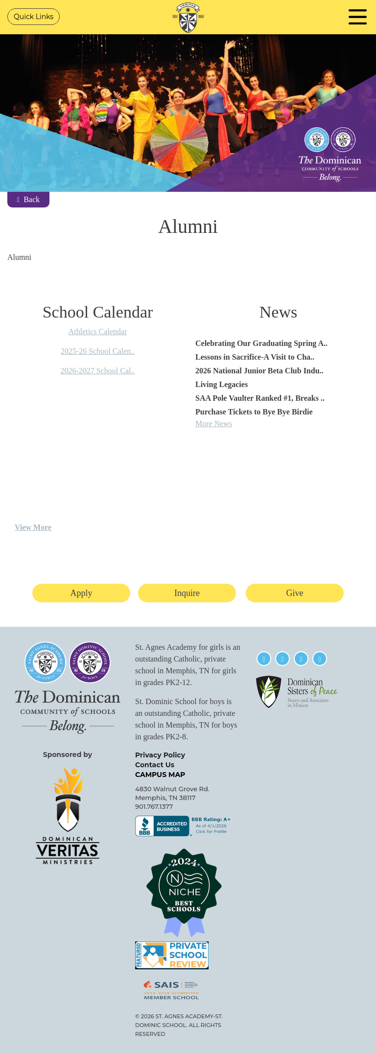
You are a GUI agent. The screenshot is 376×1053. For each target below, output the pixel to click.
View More (33, 527)
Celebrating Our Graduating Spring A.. (261, 343)
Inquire (187, 593)
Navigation (357, 17)
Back (28, 199)
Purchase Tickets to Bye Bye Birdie (254, 412)
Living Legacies (221, 384)
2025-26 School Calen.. (98, 351)
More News (213, 423)
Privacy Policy (160, 755)
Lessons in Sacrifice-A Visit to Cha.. (254, 357)
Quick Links (33, 16)
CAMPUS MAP (160, 774)
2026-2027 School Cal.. (98, 370)
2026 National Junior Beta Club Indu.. (259, 370)
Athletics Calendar (98, 331)
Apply (81, 593)
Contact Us (154, 764)
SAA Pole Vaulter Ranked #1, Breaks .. (260, 398)
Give (295, 593)
